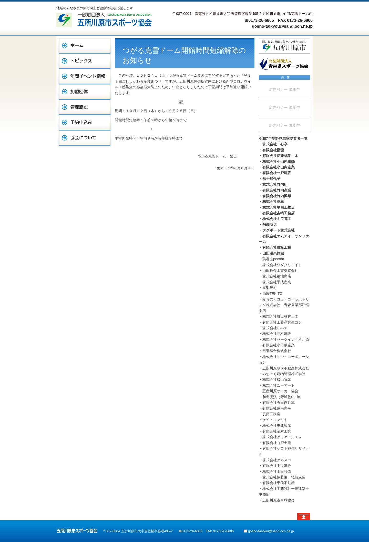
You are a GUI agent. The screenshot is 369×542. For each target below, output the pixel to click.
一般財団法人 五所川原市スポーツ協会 (104, 19)
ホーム (84, 46)
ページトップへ (303, 516)
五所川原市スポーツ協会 (76, 530)
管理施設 (84, 107)
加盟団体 (84, 92)
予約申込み (84, 123)
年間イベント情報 (84, 76)
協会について (84, 138)
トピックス (84, 61)
